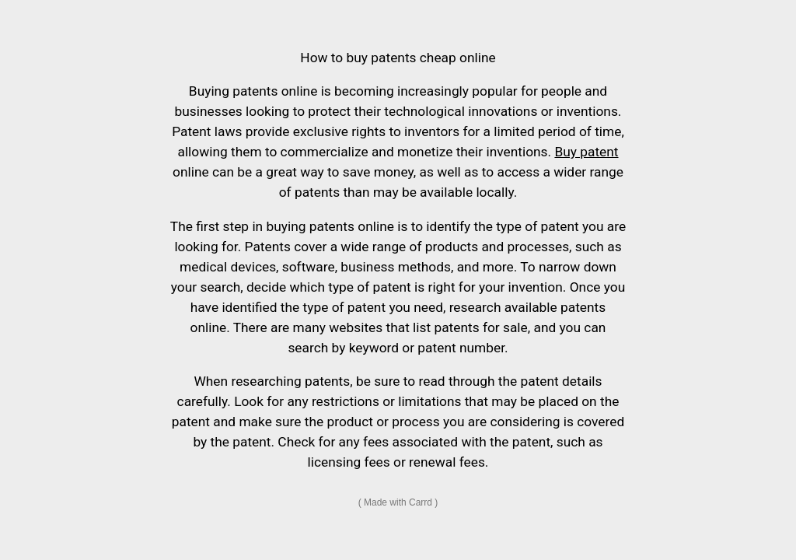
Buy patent (586, 151)
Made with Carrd (398, 502)
